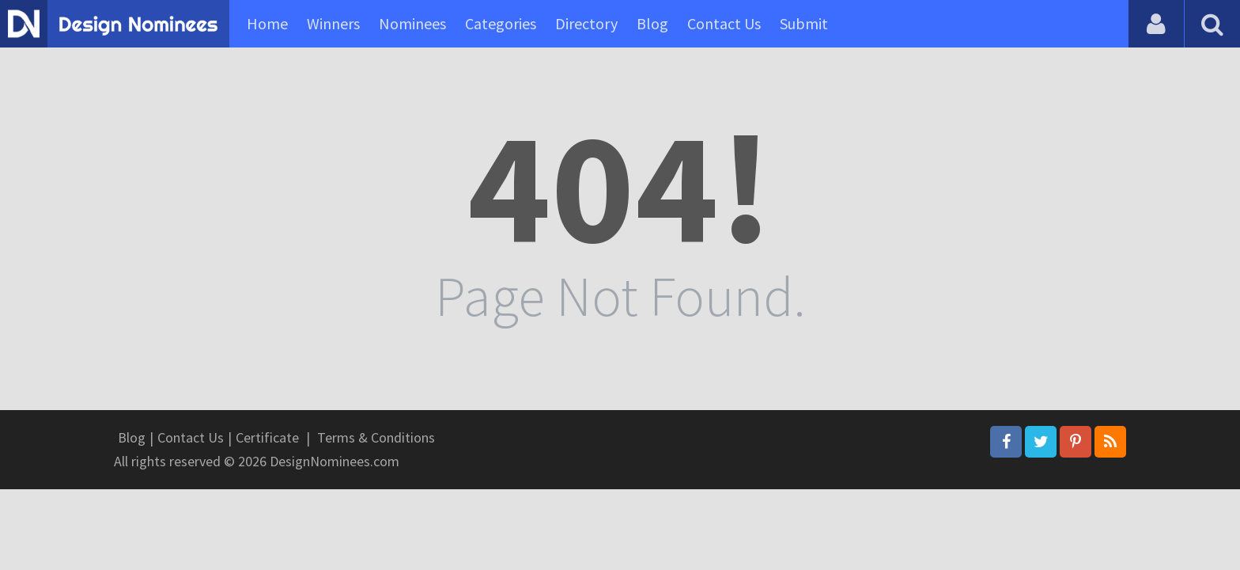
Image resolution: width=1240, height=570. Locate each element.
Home (267, 23)
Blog (652, 23)
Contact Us (724, 23)
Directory (586, 23)
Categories (500, 23)
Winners (333, 23)
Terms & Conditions (376, 437)
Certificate (267, 437)
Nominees (412, 23)
